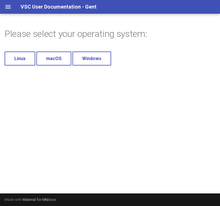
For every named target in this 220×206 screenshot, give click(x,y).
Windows (91, 58)
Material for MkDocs (39, 199)
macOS (54, 58)
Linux (19, 58)
